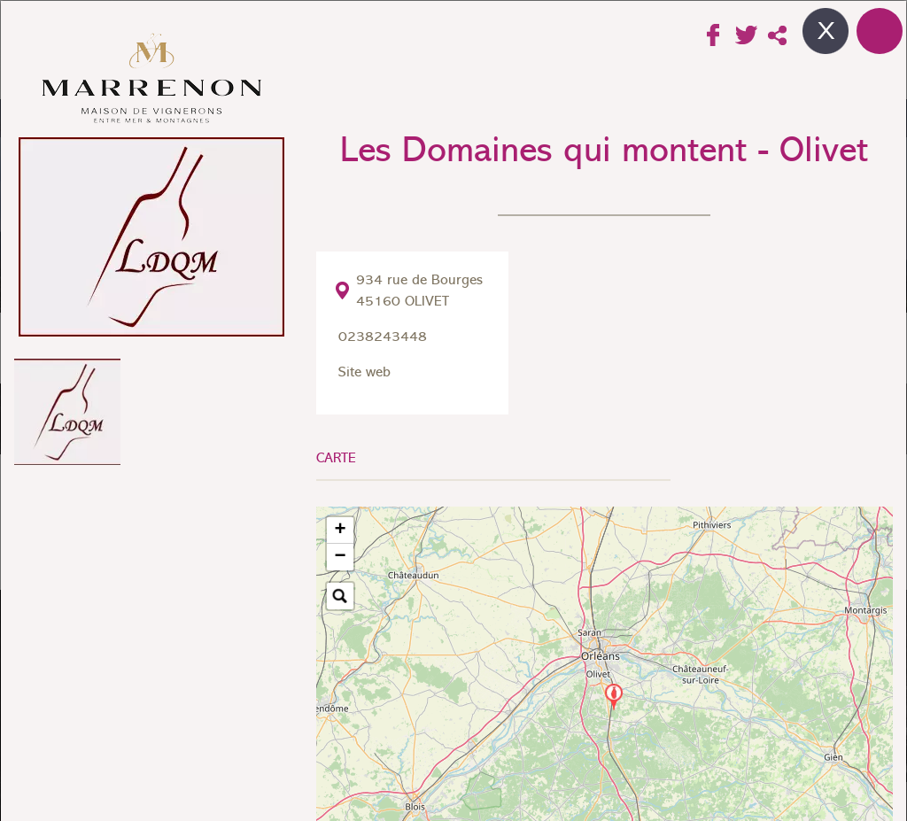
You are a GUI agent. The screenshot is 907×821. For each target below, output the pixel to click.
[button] (614, 697)
